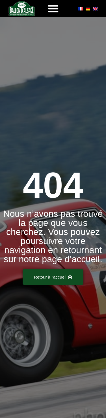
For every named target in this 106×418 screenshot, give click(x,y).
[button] (53, 8)
